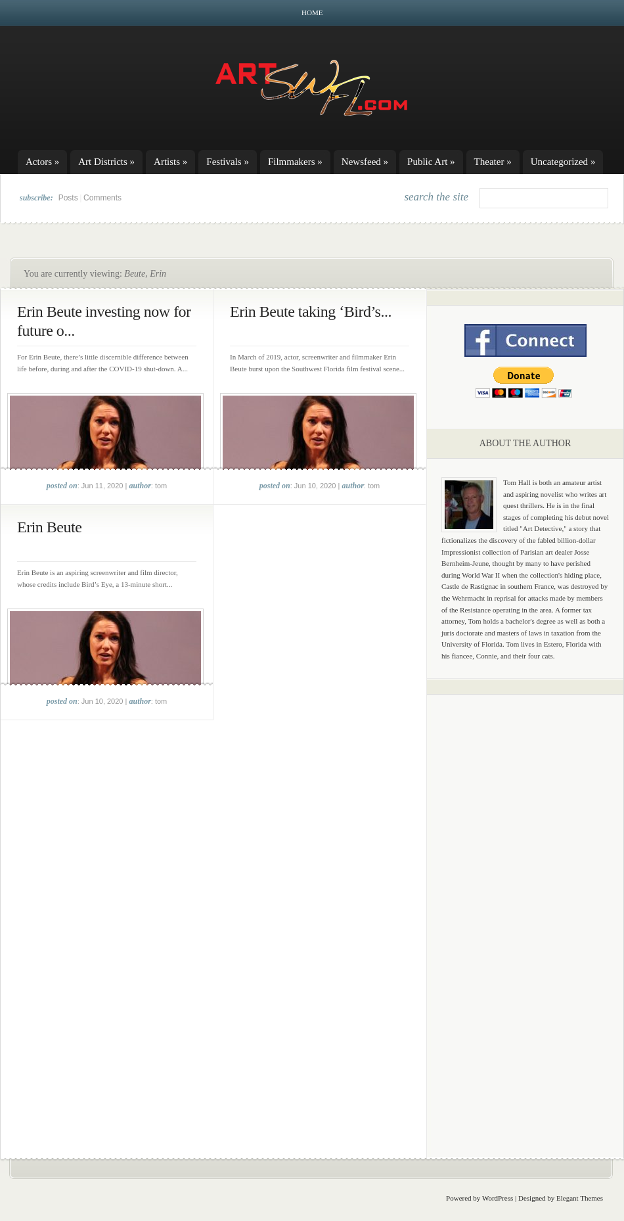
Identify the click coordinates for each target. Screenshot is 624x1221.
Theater (493, 161)
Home (312, 12)
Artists (170, 161)
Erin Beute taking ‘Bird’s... (310, 311)
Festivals (227, 161)
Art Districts (106, 161)
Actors (42, 161)
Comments (102, 197)
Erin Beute (49, 527)
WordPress (497, 1198)
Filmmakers (295, 161)
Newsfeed (365, 161)
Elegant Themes (579, 1198)
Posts (68, 197)
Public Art (431, 161)
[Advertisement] (525, 910)
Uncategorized (563, 161)
